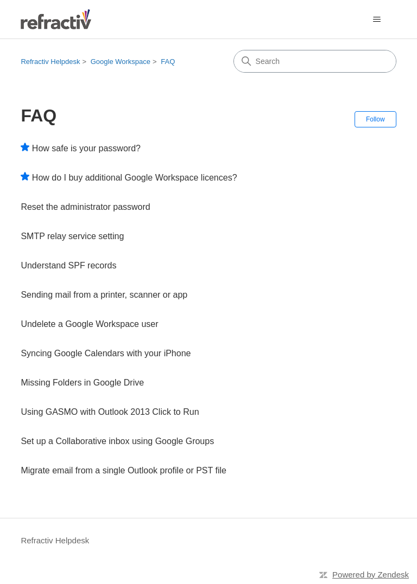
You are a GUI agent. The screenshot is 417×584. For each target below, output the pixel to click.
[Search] (315, 61)
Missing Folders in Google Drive (82, 382)
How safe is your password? (86, 148)
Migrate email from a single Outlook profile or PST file (123, 470)
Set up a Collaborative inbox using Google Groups (117, 441)
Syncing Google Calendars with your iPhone (106, 353)
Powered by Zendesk (370, 574)
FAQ (168, 61)
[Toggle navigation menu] (377, 19)
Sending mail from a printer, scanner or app (104, 294)
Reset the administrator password (85, 206)
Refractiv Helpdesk (50, 61)
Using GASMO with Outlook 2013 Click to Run (110, 411)
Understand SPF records (68, 265)
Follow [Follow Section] (375, 119)
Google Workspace (120, 61)
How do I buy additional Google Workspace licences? (134, 177)
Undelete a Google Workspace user (89, 324)
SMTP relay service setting (72, 236)
